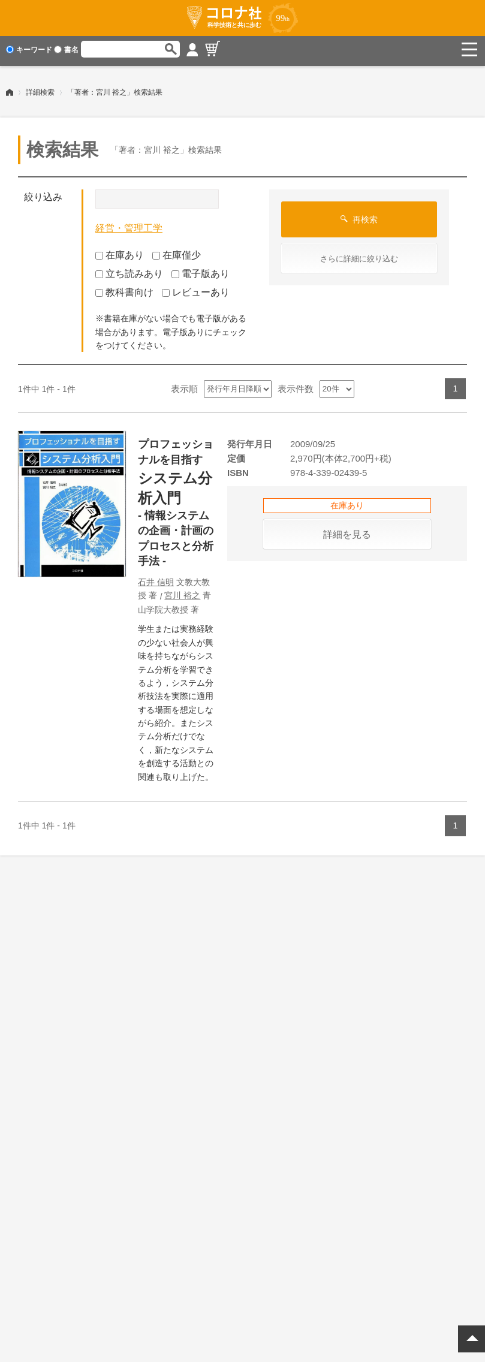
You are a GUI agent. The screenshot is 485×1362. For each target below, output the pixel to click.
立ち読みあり (129, 271)
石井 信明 (156, 579)
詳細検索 (40, 89)
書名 (66, 50)
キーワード (29, 50)
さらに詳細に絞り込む (359, 255)
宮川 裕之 (182, 592)
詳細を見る (347, 531)
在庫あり (119, 252)
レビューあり (196, 289)
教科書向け (124, 289)
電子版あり (200, 271)
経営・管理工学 (128, 225)
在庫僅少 (176, 252)
